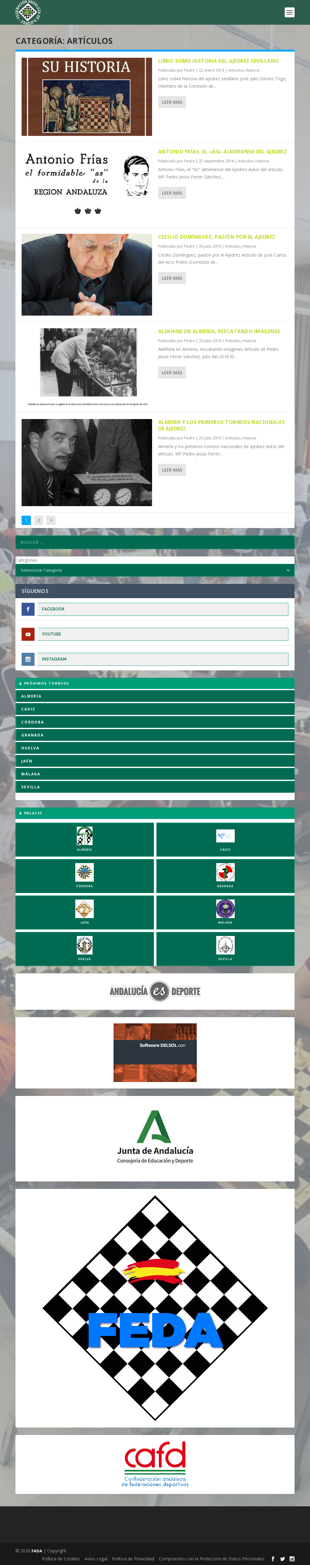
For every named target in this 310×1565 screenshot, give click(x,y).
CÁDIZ (28, 709)
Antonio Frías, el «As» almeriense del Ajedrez (222, 151)
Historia (252, 70)
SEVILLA (30, 787)
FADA (36, 1551)
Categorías (26, 560)
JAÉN (26, 761)
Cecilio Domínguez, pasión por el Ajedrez (216, 236)
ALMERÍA (31, 696)
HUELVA (30, 748)
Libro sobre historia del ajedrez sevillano (218, 60)
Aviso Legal (96, 1559)
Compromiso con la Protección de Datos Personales (211, 1559)
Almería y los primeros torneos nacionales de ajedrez (221, 425)
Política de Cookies (61, 1559)
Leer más (172, 102)
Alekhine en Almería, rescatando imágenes (219, 331)
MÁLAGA (30, 774)
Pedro (189, 70)
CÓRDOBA (32, 722)
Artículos (236, 70)
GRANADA (32, 735)
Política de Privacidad (133, 1559)
